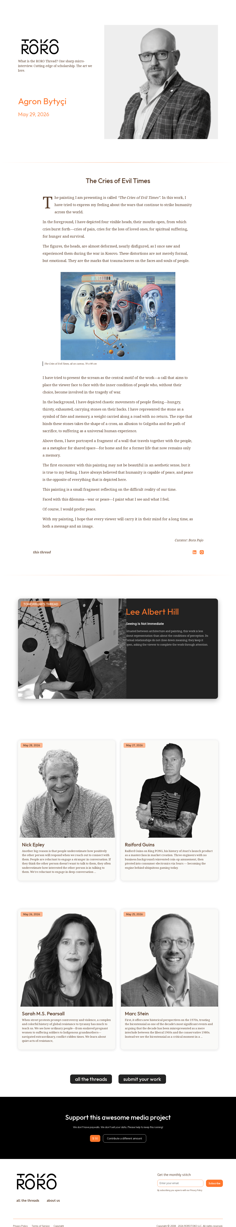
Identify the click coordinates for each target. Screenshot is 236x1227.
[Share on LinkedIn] (194, 552)
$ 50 (95, 1138)
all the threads (91, 1079)
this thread (42, 552)
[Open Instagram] (201, 553)
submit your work (142, 1079)
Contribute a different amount (124, 1138)
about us (53, 1200)
